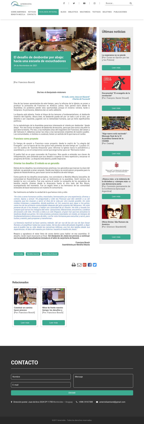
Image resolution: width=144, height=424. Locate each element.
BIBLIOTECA (73, 12)
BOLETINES (107, 12)
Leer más (25, 322)
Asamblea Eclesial (50, 254)
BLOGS (63, 12)
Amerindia (19, 254)
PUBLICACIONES (120, 12)
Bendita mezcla (33, 254)
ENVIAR (72, 393)
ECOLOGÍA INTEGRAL (48, 12)
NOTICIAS (32, 12)
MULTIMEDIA (85, 12)
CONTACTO (31, 14)
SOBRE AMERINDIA (18, 12)
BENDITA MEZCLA (18, 14)
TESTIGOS (96, 12)
